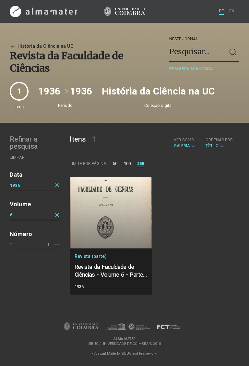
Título (219, 142)
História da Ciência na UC (42, 46)
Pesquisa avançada (191, 68)
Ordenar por (219, 140)
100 (127, 163)
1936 (15, 185)
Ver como (184, 140)
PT (221, 10)
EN (231, 10)
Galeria (185, 142)
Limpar (17, 157)
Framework (148, 353)
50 (115, 163)
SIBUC (126, 353)
